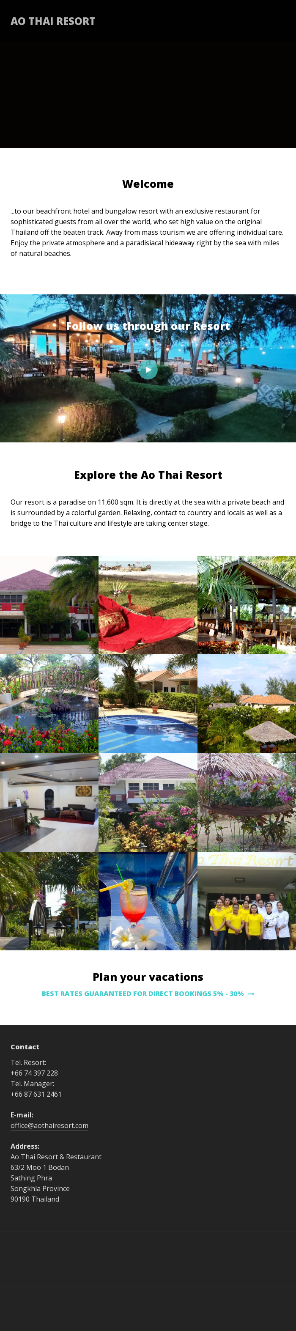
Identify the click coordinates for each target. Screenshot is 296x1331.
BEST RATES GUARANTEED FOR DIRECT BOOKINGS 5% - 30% (148, 993)
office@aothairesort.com (49, 1125)
